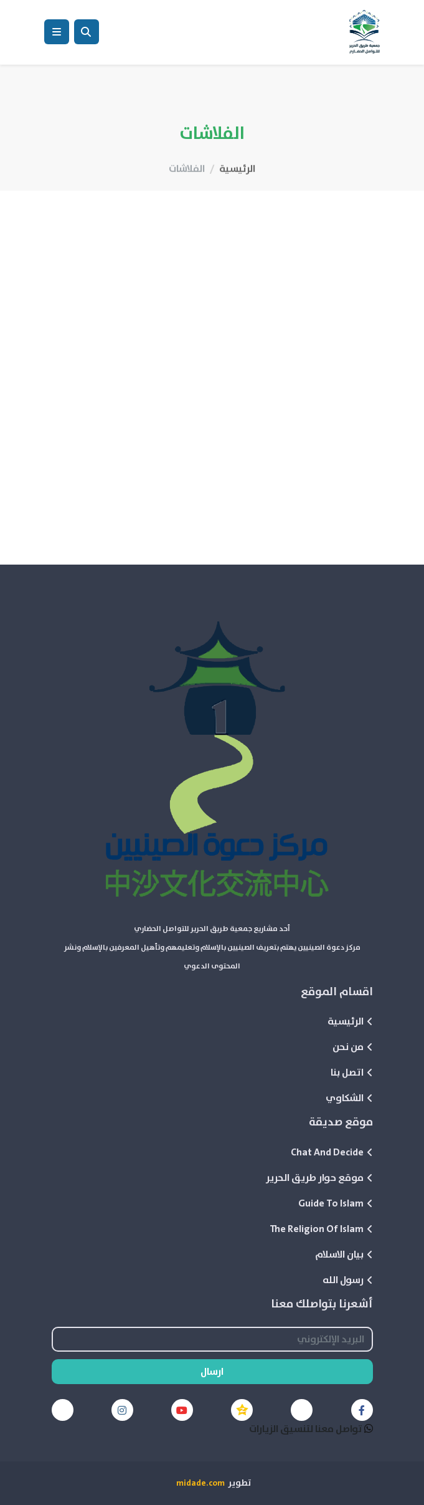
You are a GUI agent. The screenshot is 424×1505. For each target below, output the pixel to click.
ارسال (212, 1372)
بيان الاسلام (344, 1254)
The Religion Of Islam (321, 1228)
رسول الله (348, 1280)
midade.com (200, 1483)
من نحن (352, 1046)
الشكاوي (349, 1098)
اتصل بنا (352, 1072)
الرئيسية (237, 189)
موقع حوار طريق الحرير (319, 1177)
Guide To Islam (335, 1203)
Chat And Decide (332, 1152)
